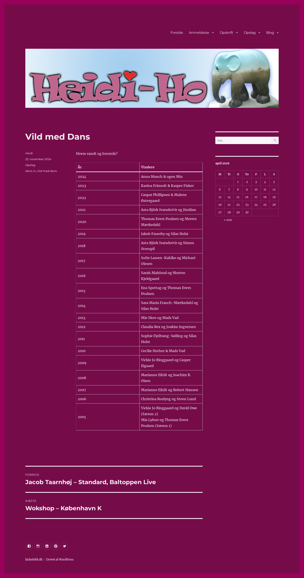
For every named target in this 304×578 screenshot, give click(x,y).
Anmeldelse (199, 33)
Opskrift (226, 33)
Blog (270, 33)
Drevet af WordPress (60, 559)
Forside (177, 33)
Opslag (250, 33)
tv (34, 171)
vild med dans (47, 171)
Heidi (29, 153)
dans (28, 171)
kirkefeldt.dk (33, 559)
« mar (228, 220)
